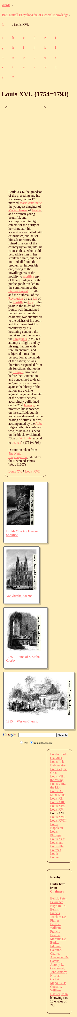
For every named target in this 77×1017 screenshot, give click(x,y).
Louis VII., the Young (57, 778)
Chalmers (57, 891)
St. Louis (25, 438)
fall (35, 298)
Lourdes (55, 850)
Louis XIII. (57, 802)
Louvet (54, 857)
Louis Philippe (55, 833)
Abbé (39, 423)
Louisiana (56, 842)
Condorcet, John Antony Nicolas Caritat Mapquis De (58, 976)
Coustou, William (56, 988)
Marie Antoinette (31, 203)
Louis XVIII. (58, 820)
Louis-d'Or (57, 839)
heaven (16, 442)
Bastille (18, 302)
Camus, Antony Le (57, 962)
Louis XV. (15, 471)
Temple (18, 372)
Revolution (15, 298)
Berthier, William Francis (56, 927)
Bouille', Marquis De (58, 937)
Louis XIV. (57, 806)
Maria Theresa (18, 210)
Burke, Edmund (55, 944)
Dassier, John (59, 994)
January (29, 405)
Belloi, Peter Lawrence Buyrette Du (58, 902)
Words (6, 5)
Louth (54, 853)
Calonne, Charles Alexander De (59, 953)
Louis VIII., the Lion (58, 785)
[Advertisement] (38, 147)
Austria (36, 210)
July (30, 302)
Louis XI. (56, 798)
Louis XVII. (33, 471)
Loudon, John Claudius (59, 756)
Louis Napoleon (56, 826)
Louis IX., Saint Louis (57, 792)
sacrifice (28, 276)
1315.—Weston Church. (22, 721)
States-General (18, 291)
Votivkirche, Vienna (19, 596)
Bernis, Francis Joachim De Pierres (58, 915)
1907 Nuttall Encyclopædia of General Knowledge (35, 15)
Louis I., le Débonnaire (58, 763)
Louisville (56, 846)
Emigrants (20, 339)
